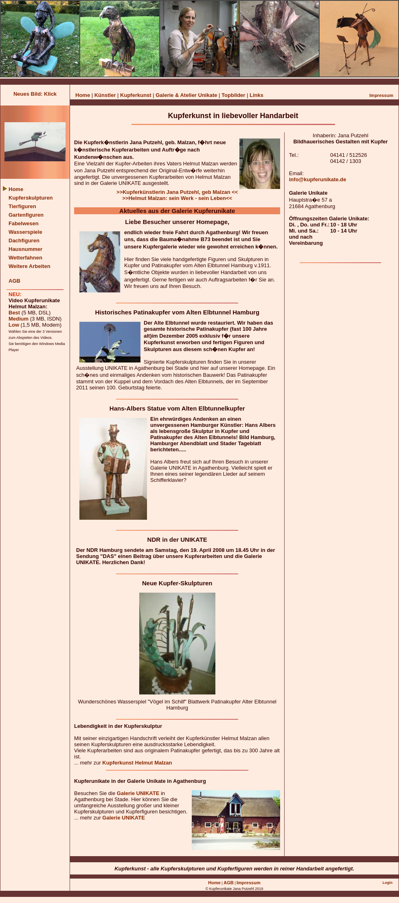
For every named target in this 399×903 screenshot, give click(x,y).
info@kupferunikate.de (317, 179)
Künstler (105, 95)
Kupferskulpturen (31, 198)
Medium (18, 319)
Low (14, 325)
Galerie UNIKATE (138, 793)
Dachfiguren (24, 240)
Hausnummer (25, 249)
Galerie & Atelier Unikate (187, 95)
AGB (14, 281)
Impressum (381, 95)
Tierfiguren (22, 206)
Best (14, 313)
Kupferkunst (135, 95)
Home (82, 95)
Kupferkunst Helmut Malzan (137, 763)
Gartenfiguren (26, 215)
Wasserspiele (25, 232)
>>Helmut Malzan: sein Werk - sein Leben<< (177, 198)
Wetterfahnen (25, 258)
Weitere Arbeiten (29, 266)
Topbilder (234, 95)
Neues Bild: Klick (35, 94)
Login (387, 883)
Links (256, 95)
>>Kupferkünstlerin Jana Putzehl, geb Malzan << (177, 192)
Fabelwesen (24, 223)
